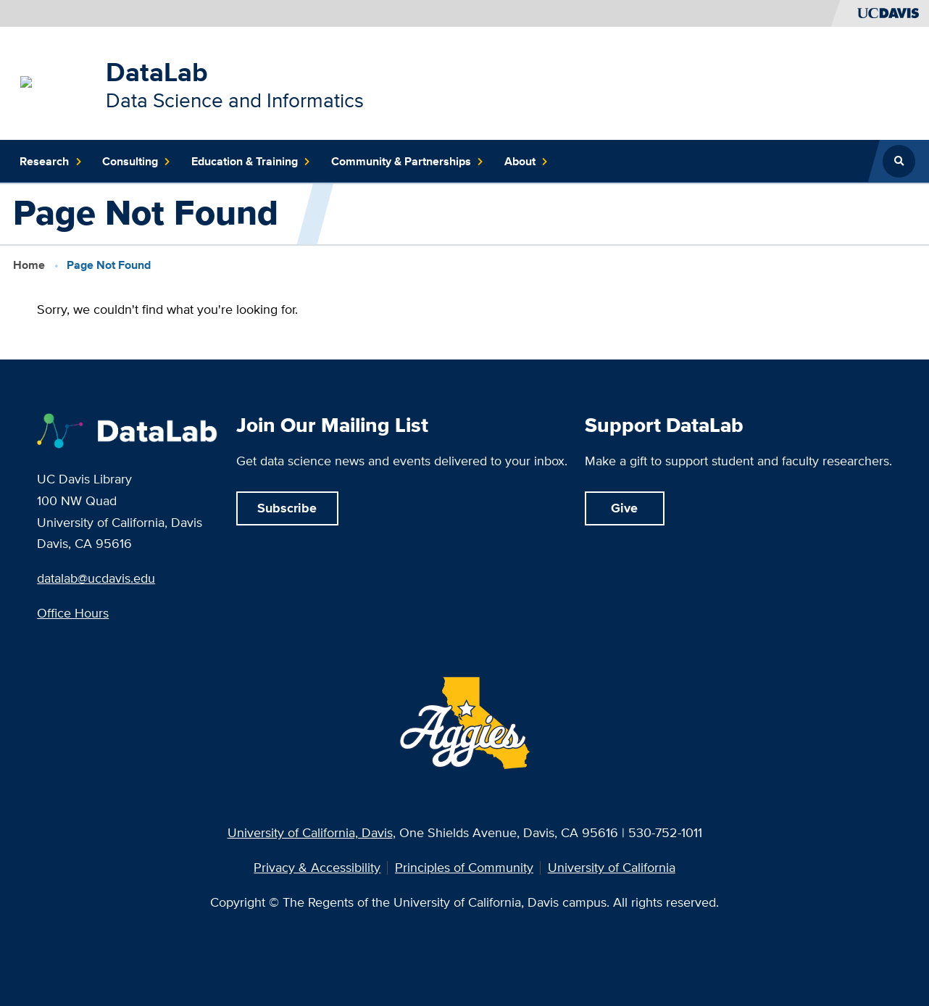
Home (29, 265)
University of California (611, 867)
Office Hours (73, 613)
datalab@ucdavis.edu (96, 578)
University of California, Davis (310, 832)
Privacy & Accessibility (317, 867)
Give (624, 507)
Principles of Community (464, 867)
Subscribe (287, 507)
